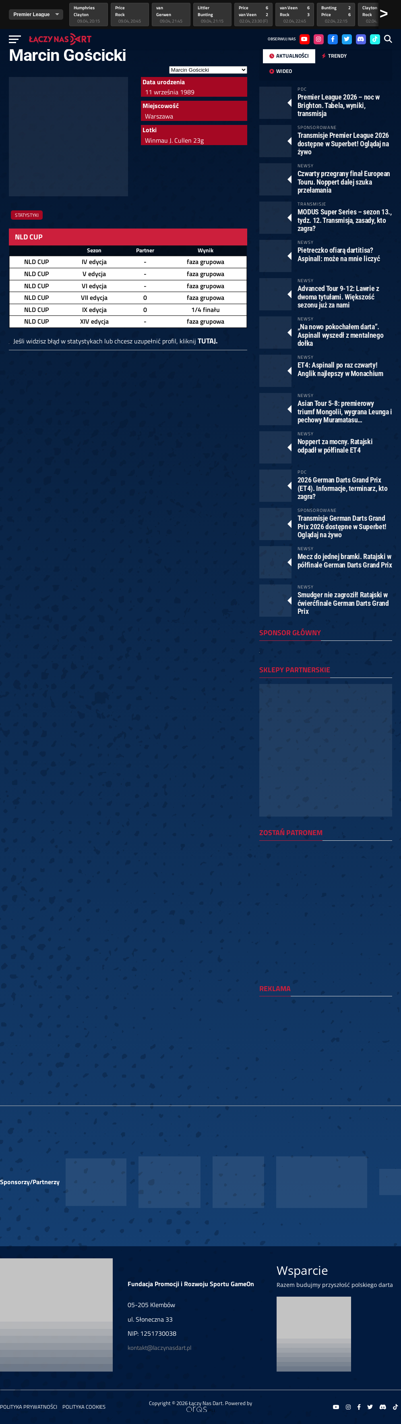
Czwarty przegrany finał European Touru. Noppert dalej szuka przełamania (344, 181)
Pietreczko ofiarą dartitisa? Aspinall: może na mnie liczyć (339, 254)
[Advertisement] (325, 1052)
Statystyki (27, 215)
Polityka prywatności (28, 1407)
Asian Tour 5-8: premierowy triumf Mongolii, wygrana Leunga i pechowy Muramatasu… (345, 411)
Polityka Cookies (83, 1407)
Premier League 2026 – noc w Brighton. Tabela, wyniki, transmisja (339, 105)
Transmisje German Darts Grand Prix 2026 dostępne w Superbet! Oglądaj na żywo (342, 526)
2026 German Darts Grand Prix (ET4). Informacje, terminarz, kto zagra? (343, 488)
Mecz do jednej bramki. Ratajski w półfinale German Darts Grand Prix (345, 560)
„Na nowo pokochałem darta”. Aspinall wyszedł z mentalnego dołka (340, 334)
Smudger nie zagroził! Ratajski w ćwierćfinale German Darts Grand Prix (343, 602)
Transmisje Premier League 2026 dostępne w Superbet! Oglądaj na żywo (343, 143)
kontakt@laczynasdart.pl (159, 1347)
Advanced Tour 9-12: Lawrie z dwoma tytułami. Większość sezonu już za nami (338, 296)
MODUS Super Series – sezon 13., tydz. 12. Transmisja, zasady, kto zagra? (345, 220)
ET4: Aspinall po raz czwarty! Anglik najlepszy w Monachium (340, 369)
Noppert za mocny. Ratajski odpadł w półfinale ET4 (335, 445)
